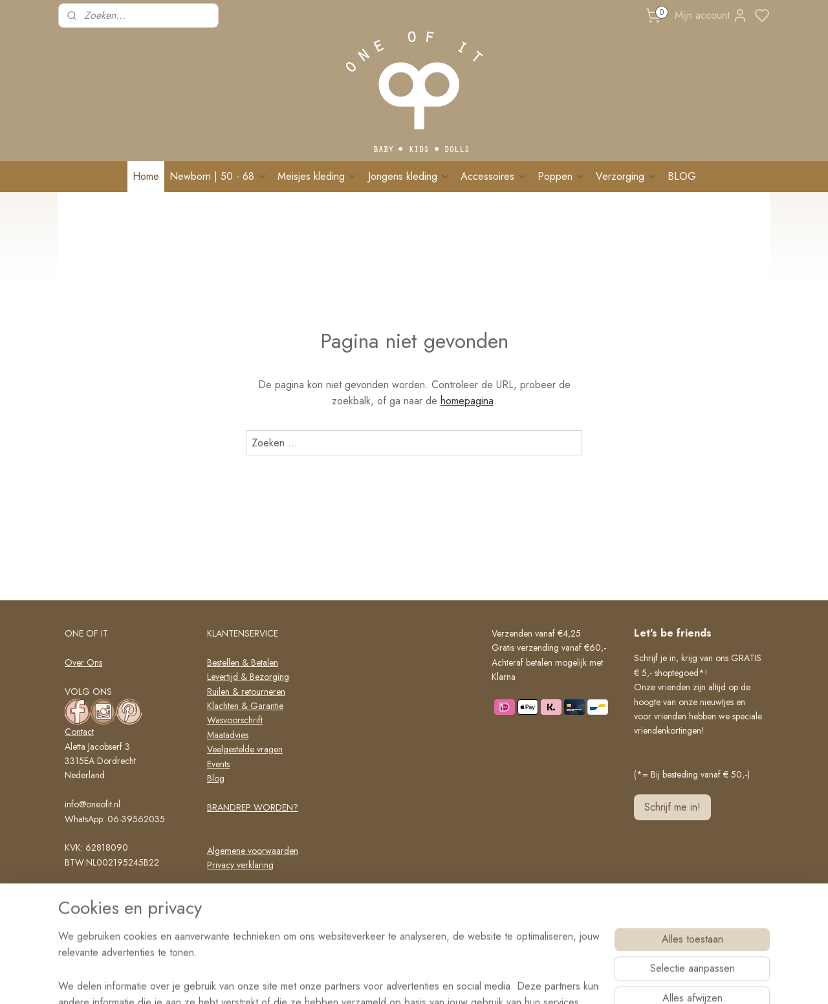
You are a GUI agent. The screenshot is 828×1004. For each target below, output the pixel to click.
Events (218, 764)
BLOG (682, 176)
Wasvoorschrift (235, 720)
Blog (215, 778)
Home (146, 176)
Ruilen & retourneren (246, 691)
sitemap (445, 980)
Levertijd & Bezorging (248, 676)
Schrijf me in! (672, 807)
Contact (79, 731)
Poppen (561, 176)
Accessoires (494, 176)
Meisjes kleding (318, 176)
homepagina (467, 400)
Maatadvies (227, 734)
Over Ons (83, 662)
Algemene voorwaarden (252, 850)
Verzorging (626, 176)
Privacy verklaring (240, 864)
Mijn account (711, 15)
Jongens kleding (409, 176)
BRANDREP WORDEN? (252, 807)
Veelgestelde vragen (245, 749)
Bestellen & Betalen (242, 662)
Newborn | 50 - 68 (218, 176)
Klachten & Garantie (245, 705)
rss (468, 980)
